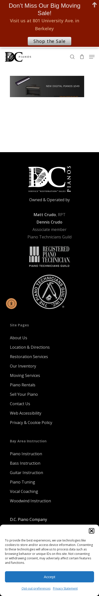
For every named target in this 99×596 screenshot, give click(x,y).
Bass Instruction (25, 463)
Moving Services (25, 375)
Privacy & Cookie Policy (31, 422)
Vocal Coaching (24, 491)
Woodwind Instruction (30, 501)
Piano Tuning (22, 482)
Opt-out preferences (36, 588)
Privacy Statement (65, 588)
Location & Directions (30, 347)
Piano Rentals (22, 385)
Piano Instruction (26, 453)
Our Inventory (23, 366)
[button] (91, 530)
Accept (49, 577)
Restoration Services (29, 356)
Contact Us (20, 403)
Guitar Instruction (26, 472)
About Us (18, 338)
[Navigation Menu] (92, 56)
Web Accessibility (25, 413)
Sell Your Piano (24, 394)
